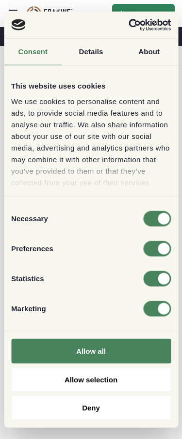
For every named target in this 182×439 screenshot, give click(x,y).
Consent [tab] (33, 51)
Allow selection (91, 379)
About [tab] (149, 51)
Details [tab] (91, 51)
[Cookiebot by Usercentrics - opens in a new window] (129, 24)
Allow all (91, 351)
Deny (91, 408)
